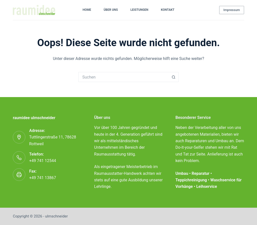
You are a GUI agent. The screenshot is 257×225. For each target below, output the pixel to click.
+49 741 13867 (42, 177)
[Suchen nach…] (123, 77)
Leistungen (139, 10)
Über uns (111, 10)
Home (87, 10)
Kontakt (167, 10)
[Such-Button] (174, 77)
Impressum (231, 10)
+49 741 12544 (42, 160)
